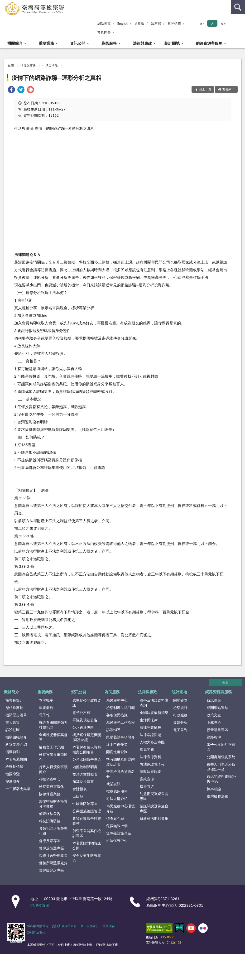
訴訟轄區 (12, 730)
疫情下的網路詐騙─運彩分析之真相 (56, 77)
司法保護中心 (117, 840)
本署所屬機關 (16, 759)
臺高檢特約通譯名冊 (120, 774)
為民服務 (109, 43)
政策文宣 (214, 715)
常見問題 (147, 749)
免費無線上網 (117, 826)
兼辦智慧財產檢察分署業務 (53, 803)
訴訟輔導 (113, 730)
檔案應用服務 (117, 791)
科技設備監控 (49, 821)
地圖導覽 (12, 774)
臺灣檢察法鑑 (217, 796)
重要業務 (46, 43)
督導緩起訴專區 (51, 870)
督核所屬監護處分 (53, 863)
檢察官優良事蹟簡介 (53, 756)
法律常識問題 (150, 734)
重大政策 (12, 722)
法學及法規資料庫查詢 (154, 702)
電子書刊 (180, 730)
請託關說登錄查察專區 (154, 808)
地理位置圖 (39, 905)
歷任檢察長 (14, 707)
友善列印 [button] (228, 89)
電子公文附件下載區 (221, 747)
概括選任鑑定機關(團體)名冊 (86, 737)
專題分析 (180, 722)
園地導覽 (180, 700)
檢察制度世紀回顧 (120, 707)
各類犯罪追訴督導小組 (53, 830)
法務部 (156, 23)
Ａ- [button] (201, 23)
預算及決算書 (83, 781)
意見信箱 (174, 23)
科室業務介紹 (16, 744)
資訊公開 (77, 43)
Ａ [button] (212, 23)
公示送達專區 (83, 727)
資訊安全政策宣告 (64, 926)
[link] (11, 90)
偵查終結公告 (49, 813)
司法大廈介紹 (117, 798)
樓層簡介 (12, 781)
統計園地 (172, 43)
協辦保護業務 (49, 794)
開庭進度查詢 (117, 752)
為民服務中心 (117, 700)
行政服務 (180, 715)
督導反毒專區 (49, 840)
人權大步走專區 (152, 742)
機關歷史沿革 (16, 715)
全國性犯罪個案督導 (53, 737)
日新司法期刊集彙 (154, 818)
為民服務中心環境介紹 (120, 808)
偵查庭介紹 (115, 818)
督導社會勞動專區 (53, 855)
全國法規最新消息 (154, 712)
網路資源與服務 (209, 43)
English (122, 23)
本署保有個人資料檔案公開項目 (86, 749)
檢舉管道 (147, 786)
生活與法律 (50, 65)
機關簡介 (15, 43)
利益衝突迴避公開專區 (154, 796)
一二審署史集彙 (17, 788)
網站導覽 (104, 23)
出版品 (77, 796)
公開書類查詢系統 (221, 757)
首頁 (11, 65)
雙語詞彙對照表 (84, 774)
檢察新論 (214, 789)
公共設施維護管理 (86, 811)
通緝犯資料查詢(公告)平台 (221, 779)
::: (4, 3)
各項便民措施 (117, 715)
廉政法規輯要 (150, 771)
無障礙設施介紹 (118, 833)
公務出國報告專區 (86, 759)
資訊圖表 (214, 700)
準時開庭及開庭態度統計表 (120, 761)
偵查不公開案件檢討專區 (86, 833)
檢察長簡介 (14, 700)
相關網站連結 (217, 707)
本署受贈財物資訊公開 (86, 845)
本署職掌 (46, 700)
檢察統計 (180, 707)
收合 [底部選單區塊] (225, 682)
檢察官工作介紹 (51, 747)
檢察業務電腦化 (51, 786)
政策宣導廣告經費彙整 (86, 820)
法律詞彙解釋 (150, 727)
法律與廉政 (142, 43)
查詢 (238, 7)
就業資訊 (113, 784)
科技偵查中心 (49, 779)
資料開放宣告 (36, 933)
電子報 (44, 715)
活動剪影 (12, 752)
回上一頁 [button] (205, 89)
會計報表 (79, 789)
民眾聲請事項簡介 (120, 737)
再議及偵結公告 (84, 720)
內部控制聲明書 (84, 767)
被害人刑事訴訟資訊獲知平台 (221, 766)
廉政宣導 (147, 779)
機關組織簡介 (16, 737)
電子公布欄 (81, 712)
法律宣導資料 (150, 757)
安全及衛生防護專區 (86, 857)
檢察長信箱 (14, 766)
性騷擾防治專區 (84, 803)
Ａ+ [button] (223, 23)
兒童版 (139, 23)
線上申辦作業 (117, 744)
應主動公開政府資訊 (86, 702)
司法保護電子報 (152, 764)
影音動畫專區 (217, 730)
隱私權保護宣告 (37, 926)
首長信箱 (108, 926)
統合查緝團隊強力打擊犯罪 (53, 724)
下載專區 (214, 722)
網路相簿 (214, 737)
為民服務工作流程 (120, 722)
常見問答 (104, 32)
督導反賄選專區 (51, 848)
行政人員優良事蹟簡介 (53, 769)
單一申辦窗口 (89, 926)
